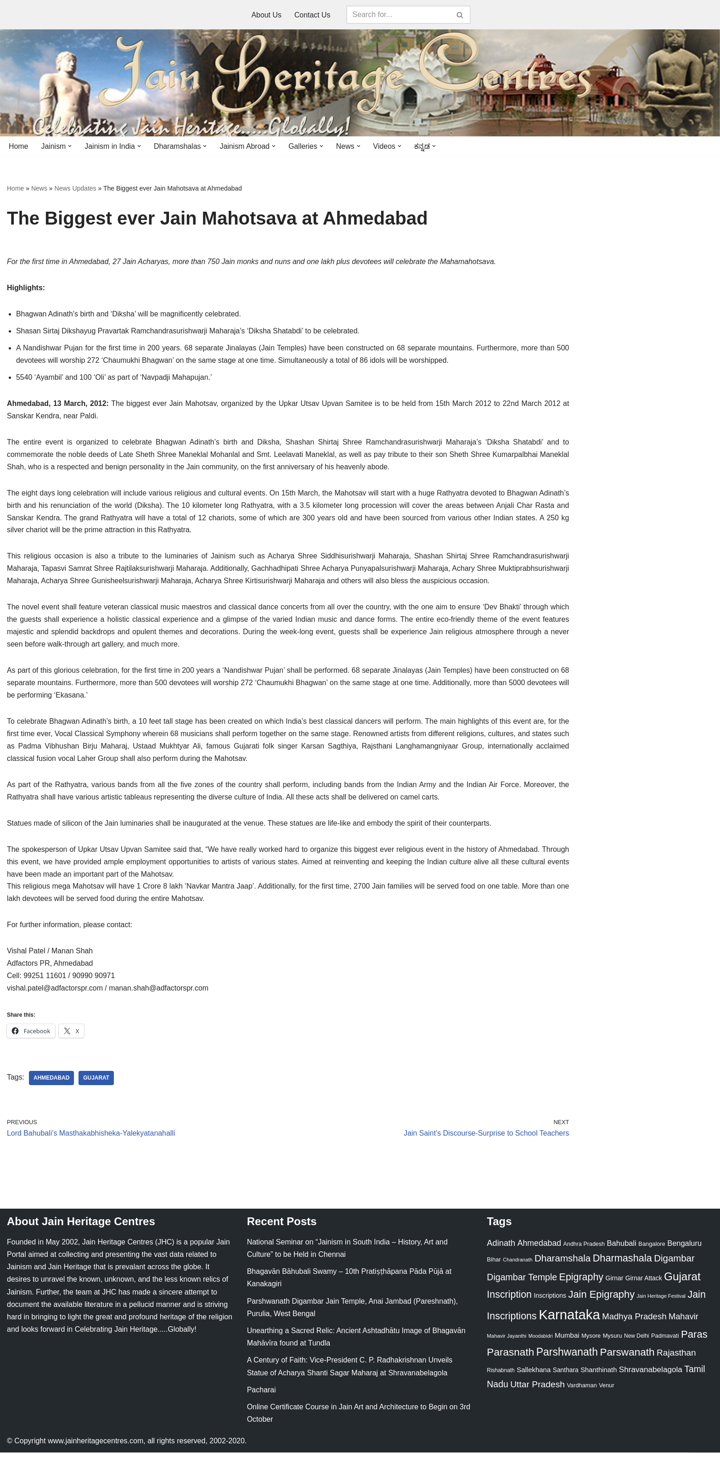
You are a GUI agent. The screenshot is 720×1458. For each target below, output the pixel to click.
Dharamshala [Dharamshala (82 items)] (562, 1263)
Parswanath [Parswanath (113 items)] (627, 1357)
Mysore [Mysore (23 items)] (591, 1341)
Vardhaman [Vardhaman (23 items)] (582, 1390)
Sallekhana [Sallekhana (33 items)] (534, 1375)
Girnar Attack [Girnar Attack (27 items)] (643, 1283)
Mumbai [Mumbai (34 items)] (567, 1341)
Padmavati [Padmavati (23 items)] (665, 1341)
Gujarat (97, 1083)
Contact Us (312, 15)
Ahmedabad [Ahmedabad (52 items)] (539, 1248)
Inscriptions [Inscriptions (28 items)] (550, 1301)
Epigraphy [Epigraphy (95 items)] (581, 1282)
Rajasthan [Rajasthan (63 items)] (676, 1358)
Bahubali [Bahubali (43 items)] (621, 1248)
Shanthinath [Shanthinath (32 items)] (598, 1375)
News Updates (75, 188)
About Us (266, 15)
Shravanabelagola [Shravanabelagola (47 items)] (650, 1374)
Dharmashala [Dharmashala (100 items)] (622, 1263)
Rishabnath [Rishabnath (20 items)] (500, 1375)
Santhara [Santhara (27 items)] (566, 1375)
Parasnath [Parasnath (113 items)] (510, 1357)
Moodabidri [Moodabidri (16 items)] (541, 1341)
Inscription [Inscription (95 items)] (509, 1300)
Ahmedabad (52, 1083)
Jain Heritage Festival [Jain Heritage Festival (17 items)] (661, 1301)
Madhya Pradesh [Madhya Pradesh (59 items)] (634, 1321)
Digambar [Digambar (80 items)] (674, 1264)
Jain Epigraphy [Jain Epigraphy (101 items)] (601, 1300)
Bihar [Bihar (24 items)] (494, 1264)
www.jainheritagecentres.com (95, 1446)
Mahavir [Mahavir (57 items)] (683, 1321)
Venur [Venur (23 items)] (606, 1390)
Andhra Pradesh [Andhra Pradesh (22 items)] (584, 1249)
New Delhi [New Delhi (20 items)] (636, 1341)
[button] (70, 146)
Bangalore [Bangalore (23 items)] (651, 1249)
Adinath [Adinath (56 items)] (501, 1248)
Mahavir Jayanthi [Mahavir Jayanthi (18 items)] (506, 1341)
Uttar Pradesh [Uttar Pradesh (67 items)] (537, 1389)
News (39, 188)
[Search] (398, 15)
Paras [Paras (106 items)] (694, 1339)
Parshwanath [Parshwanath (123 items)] (567, 1357)
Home (18, 146)
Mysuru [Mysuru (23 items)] (612, 1341)
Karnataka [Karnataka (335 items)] (569, 1319)
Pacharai (261, 1395)
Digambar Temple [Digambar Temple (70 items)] (522, 1283)
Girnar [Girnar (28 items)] (615, 1283)
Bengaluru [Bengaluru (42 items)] (684, 1248)
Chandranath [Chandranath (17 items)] (517, 1265)
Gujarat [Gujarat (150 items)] (682, 1282)
